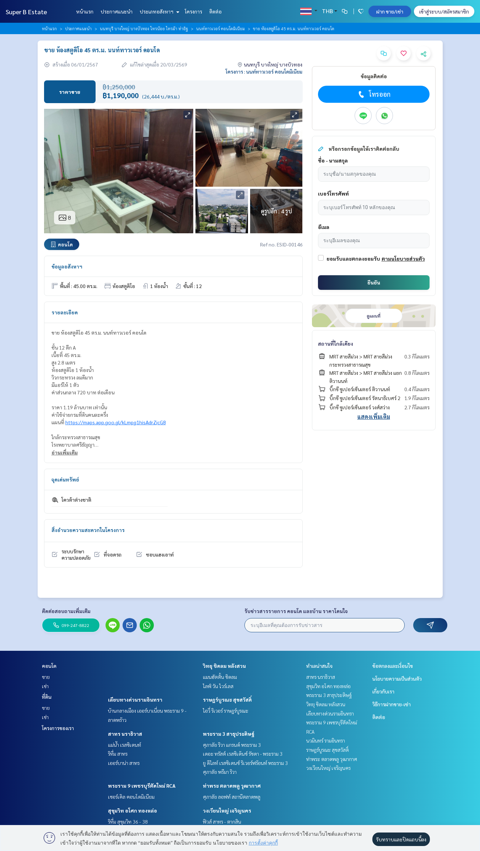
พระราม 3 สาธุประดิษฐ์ (228, 733)
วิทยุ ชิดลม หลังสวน (224, 666)
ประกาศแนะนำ (117, 11)
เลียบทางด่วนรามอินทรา (135, 699)
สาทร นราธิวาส (125, 733)
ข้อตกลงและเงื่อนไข (392, 666)
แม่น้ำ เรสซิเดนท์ (124, 744)
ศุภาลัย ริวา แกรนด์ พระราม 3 (232, 744)
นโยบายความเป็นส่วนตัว (397, 678)
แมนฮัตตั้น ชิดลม (220, 677)
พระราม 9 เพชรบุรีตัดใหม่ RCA (142, 785)
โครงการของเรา (58, 728)
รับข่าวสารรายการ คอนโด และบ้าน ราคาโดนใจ (296, 611)
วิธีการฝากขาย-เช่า (391, 704)
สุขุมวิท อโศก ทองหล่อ (132, 810)
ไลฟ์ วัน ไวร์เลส (218, 686)
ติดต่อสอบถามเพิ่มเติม (66, 611)
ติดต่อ (215, 11)
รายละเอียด (65, 312)
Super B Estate (26, 11)
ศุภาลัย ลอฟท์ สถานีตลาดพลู (231, 796)
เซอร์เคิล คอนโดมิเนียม (131, 796)
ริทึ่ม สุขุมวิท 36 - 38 (128, 821)
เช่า (45, 686)
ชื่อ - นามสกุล (333, 160)
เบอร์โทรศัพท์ (333, 193)
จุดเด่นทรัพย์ (65, 479)
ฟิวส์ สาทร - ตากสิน (222, 821)
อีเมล (323, 227)
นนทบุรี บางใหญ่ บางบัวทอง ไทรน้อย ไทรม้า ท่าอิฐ (144, 28)
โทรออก (373, 94)
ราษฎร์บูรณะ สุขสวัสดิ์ (227, 699)
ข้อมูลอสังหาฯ (67, 266)
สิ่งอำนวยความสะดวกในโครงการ (88, 530)
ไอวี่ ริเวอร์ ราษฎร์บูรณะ (225, 710)
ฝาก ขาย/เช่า (389, 11)
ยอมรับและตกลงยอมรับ (353, 258)
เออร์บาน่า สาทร (124, 763)
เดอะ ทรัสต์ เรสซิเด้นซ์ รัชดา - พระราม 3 (242, 753)
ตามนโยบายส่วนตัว (403, 258)
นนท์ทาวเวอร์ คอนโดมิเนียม (220, 28)
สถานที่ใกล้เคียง (335, 343)
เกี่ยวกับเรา (383, 691)
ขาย (46, 677)
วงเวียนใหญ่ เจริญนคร (227, 810)
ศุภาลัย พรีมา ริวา (220, 771)
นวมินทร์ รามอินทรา (325, 740)
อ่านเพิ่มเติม (65, 452)
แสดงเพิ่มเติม (373, 416)
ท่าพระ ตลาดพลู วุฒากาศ (232, 785)
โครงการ (193, 11)
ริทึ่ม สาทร (118, 753)
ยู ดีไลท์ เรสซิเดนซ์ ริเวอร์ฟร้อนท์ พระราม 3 (245, 763)
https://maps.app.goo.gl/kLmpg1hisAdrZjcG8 (115, 422)
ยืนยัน (373, 282)
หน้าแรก (84, 11)
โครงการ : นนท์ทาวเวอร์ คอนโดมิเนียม (264, 71)
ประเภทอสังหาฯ (159, 11)
